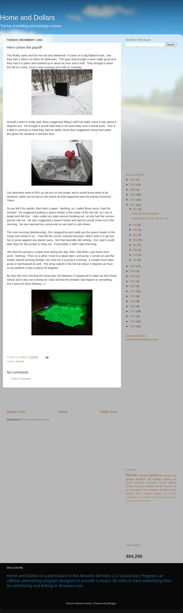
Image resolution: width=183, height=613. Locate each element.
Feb (135, 254)
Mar (135, 249)
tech (149, 501)
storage (157, 493)
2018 (133, 276)
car (174, 475)
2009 (133, 321)
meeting (130, 486)
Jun (135, 234)
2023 (133, 194)
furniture (147, 497)
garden (159, 486)
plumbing (152, 482)
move (173, 490)
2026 (133, 179)
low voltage (154, 479)
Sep (135, 229)
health (154, 497)
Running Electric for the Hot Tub (150, 218)
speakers (139, 486)
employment (131, 497)
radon (138, 493)
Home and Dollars (27, 18)
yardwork (150, 486)
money (143, 475)
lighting (172, 482)
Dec (135, 209)
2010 (133, 316)
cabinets (172, 493)
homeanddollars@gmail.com (142, 339)
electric (168, 475)
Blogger (112, 603)
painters (135, 501)
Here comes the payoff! (145, 213)
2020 (133, 266)
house (131, 475)
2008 (133, 326)
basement (140, 482)
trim (128, 490)
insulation (165, 490)
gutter (139, 490)
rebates (147, 493)
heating (167, 479)
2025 (133, 184)
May (135, 239)
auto (132, 490)
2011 (133, 311)
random (168, 486)
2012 (133, 306)
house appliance (150, 490)
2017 (133, 281)
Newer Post (16, 412)
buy (164, 493)
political (143, 501)
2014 (133, 296)
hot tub (20, 361)
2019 (133, 271)
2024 (133, 189)
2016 (133, 286)
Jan (135, 259)
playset (129, 493)
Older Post (108, 412)
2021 (133, 204)
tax (174, 486)
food (140, 497)
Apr (135, 244)
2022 (133, 199)
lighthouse (156, 475)
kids (160, 497)
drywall (163, 482)
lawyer (166, 497)
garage (130, 479)
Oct (135, 224)
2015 (133, 291)
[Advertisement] (62, 398)
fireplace (140, 479)
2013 (133, 301)
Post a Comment (21, 378)
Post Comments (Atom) (35, 419)
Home (62, 412)
